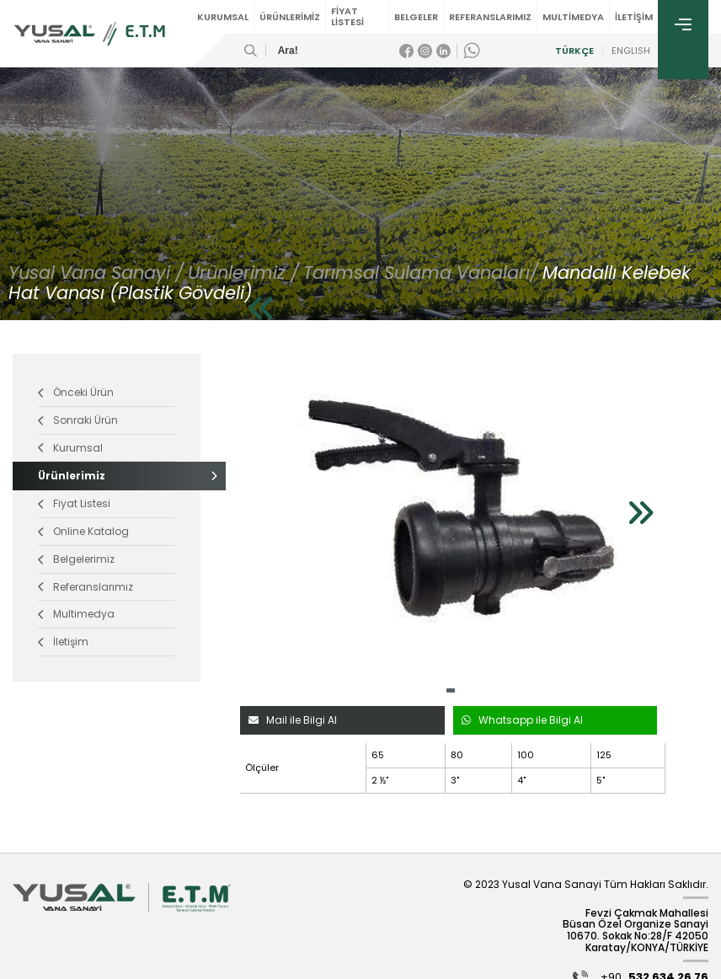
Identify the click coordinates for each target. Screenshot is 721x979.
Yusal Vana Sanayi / (96, 272)
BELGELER (416, 17)
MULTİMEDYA (573, 17)
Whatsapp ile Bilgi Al (522, 720)
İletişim (63, 641)
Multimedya (76, 614)
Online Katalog (83, 531)
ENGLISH (630, 50)
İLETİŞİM (634, 17)
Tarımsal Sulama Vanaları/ (420, 272)
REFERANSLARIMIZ (490, 17)
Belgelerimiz (76, 559)
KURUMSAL (222, 17)
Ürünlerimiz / (243, 272)
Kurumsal (70, 448)
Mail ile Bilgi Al (292, 720)
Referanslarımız (85, 587)
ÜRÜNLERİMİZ (289, 17)
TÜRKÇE (573, 50)
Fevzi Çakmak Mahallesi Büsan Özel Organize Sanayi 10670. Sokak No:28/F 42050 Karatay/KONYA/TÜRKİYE (635, 930)
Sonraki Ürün (78, 420)
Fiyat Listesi (74, 503)
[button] (450, 690)
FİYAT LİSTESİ (347, 16)
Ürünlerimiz (106, 475)
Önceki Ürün (76, 392)
